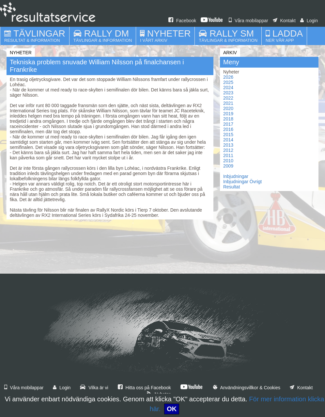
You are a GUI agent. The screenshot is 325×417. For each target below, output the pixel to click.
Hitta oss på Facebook (144, 387)
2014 (228, 139)
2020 (228, 108)
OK (172, 408)
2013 (228, 145)
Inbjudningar (235, 176)
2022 (228, 98)
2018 (228, 118)
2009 (228, 165)
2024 (228, 87)
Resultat (231, 186)
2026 (228, 77)
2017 (228, 124)
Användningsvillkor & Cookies (246, 387)
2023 (228, 92)
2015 (228, 134)
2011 (228, 155)
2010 (228, 160)
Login (309, 20)
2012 (228, 150)
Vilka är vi (94, 387)
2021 (228, 103)
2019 (228, 113)
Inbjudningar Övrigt (242, 181)
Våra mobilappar (248, 20)
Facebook (182, 20)
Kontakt (284, 20)
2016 (228, 129)
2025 (228, 82)
